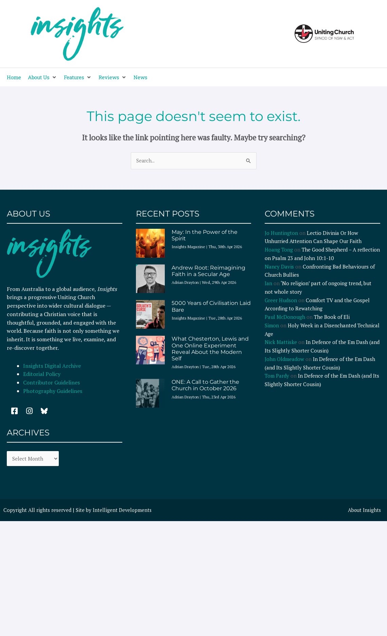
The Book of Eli (332, 317)
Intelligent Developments (123, 511)
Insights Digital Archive (52, 365)
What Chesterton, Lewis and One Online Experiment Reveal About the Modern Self (210, 349)
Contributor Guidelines (51, 382)
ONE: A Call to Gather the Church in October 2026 (205, 385)
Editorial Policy (42, 374)
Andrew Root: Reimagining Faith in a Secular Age (208, 270)
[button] (42, 77)
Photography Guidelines (52, 391)
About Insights (364, 511)
